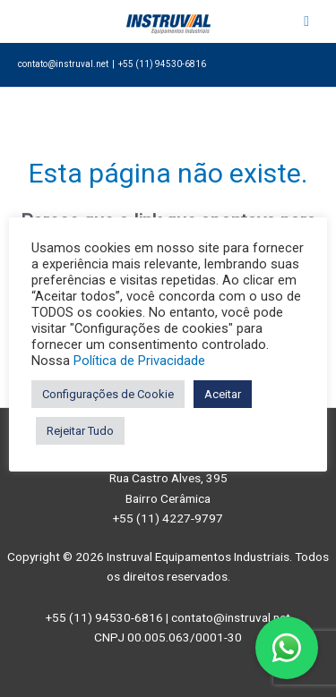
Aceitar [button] (222, 394)
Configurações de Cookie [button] (108, 394)
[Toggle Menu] (306, 21)
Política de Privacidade (139, 361)
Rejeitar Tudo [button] (80, 431)
